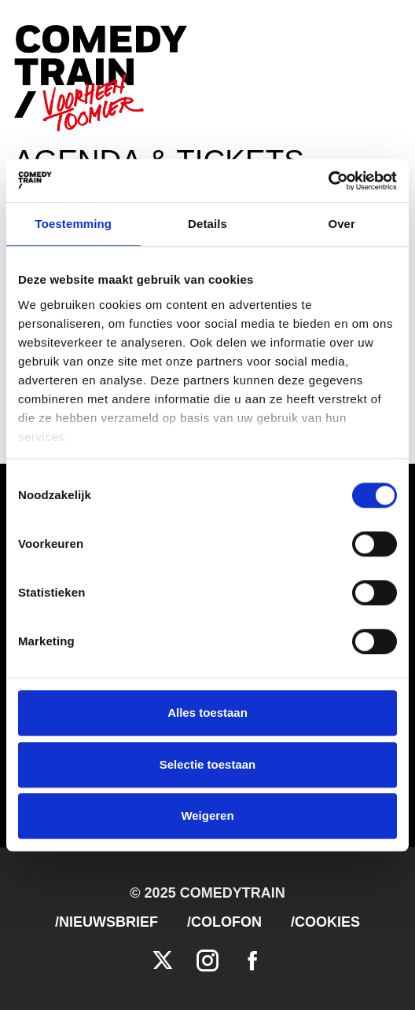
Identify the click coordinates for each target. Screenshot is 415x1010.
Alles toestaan (207, 712)
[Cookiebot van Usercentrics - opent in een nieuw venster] (328, 181)
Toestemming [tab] (73, 223)
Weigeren (207, 815)
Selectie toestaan (208, 764)
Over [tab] (341, 223)
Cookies (327, 922)
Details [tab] (207, 223)
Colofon (226, 922)
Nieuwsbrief (108, 922)
